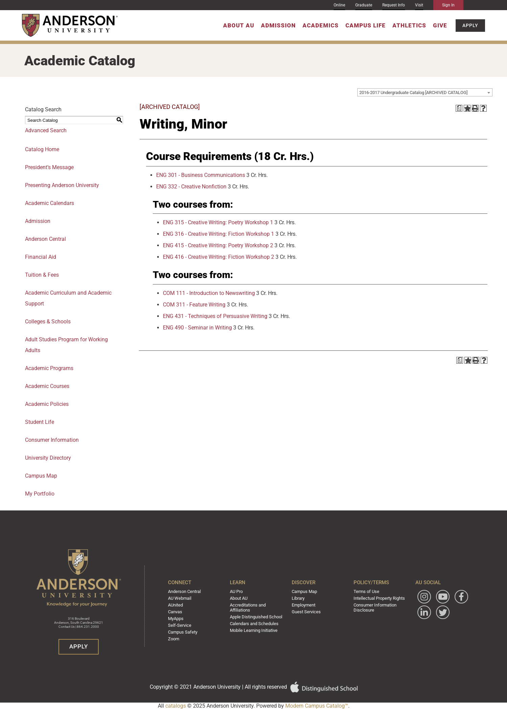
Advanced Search (46, 130)
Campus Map (305, 592)
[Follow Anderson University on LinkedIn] (440, 613)
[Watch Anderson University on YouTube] (440, 598)
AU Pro (239, 592)
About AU (238, 25)
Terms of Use (365, 592)
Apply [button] (470, 25)
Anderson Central (45, 239)
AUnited (179, 605)
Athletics (409, 25)
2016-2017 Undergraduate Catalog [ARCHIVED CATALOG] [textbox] (413, 92)
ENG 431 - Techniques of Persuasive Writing (215, 316)
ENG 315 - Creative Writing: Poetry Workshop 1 (218, 222)
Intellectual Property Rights (377, 599)
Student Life (39, 422)
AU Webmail (183, 599)
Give (440, 25)
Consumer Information (52, 440)
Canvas (179, 612)
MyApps (179, 618)
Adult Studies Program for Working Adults (66, 344)
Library (299, 599)
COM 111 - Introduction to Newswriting (209, 293)
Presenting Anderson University (62, 185)
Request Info (393, 5)
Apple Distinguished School (258, 616)
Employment (304, 605)
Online (339, 5)
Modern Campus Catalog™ (316, 706)
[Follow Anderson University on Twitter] (421, 629)
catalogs (175, 706)
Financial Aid (40, 257)
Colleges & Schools (48, 321)
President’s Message (49, 167)
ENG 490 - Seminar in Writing (197, 327)
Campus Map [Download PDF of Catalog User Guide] (41, 476)
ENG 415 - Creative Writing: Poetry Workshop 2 (218, 245)
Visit (419, 5)
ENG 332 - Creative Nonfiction (191, 186)
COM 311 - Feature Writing (194, 304)
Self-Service (182, 624)
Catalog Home (42, 149)
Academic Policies (47, 404)
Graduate (363, 5)
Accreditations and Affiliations (250, 608)
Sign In (448, 5)
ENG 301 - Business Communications (200, 175)
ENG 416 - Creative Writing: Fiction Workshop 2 (218, 257)
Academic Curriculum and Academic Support (68, 298)
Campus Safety (186, 631)
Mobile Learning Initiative (255, 629)
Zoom (177, 637)
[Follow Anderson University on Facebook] (421, 613)
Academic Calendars (49, 203)
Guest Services (306, 612)
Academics (321, 25)
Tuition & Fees (42, 275)
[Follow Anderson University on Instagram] (421, 598)
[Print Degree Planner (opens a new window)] (459, 108)
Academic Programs (49, 368)
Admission (278, 25)
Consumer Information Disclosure (373, 608)
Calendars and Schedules (256, 623)
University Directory (48, 458)
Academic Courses (47, 386)
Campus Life (365, 25)
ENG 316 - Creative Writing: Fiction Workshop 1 (218, 234)
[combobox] (424, 92)
